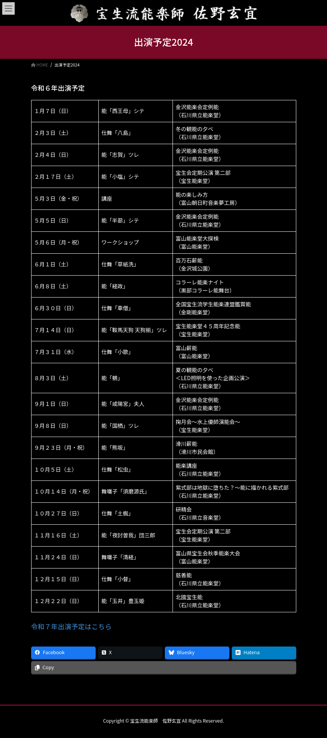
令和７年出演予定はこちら (71, 626)
